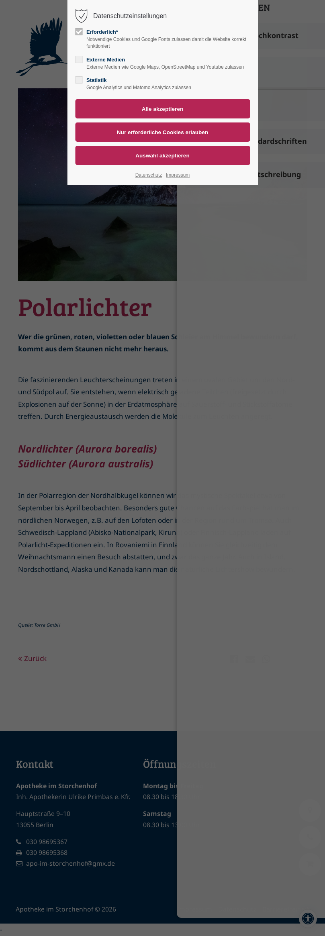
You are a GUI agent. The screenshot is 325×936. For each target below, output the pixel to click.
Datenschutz (148, 175)
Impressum (178, 175)
